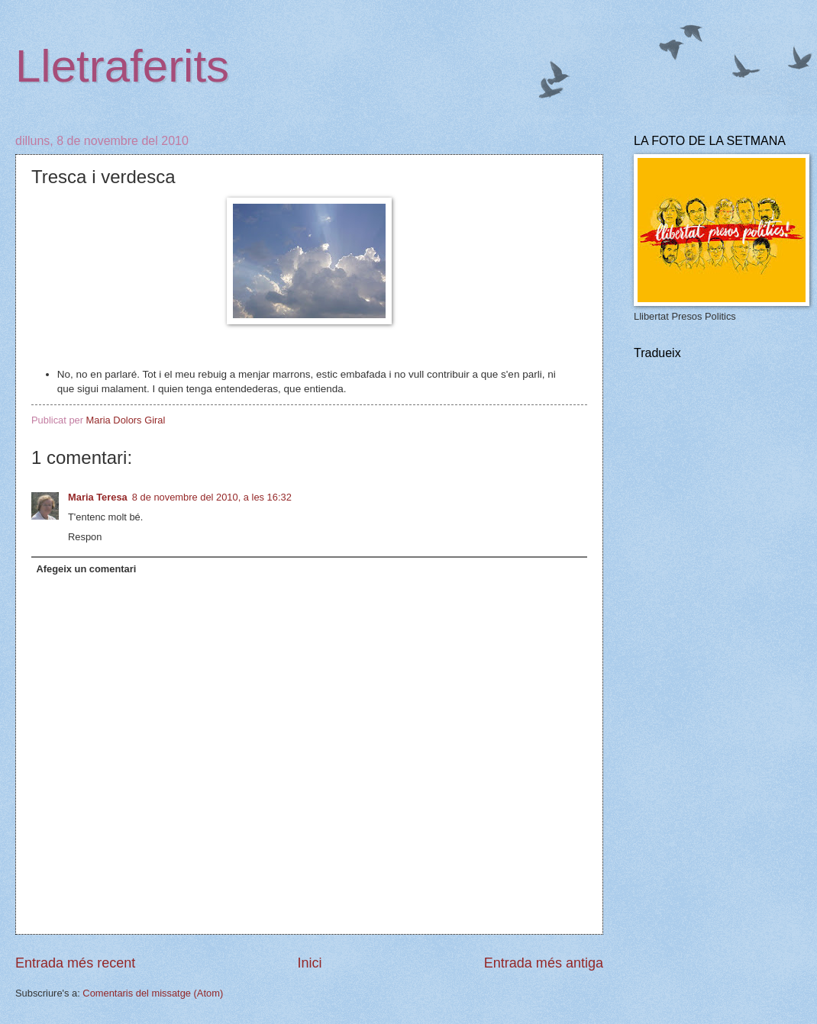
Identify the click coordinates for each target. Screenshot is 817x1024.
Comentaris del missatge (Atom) (152, 993)
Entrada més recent (75, 963)
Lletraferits (122, 66)
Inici (309, 963)
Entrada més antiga (543, 963)
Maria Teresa (98, 497)
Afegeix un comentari (86, 569)
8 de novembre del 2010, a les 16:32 (212, 497)
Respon (85, 537)
